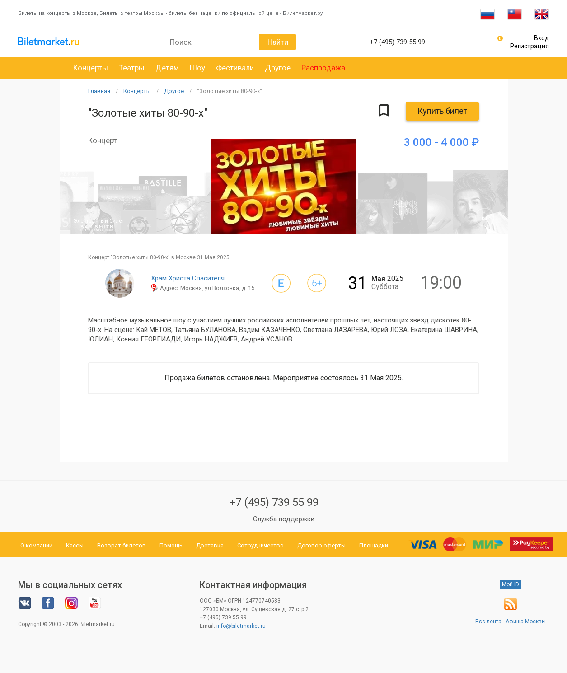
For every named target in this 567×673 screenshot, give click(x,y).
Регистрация (529, 46)
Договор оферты (321, 545)
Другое (278, 67)
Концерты (90, 67)
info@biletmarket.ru (241, 626)
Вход (541, 38)
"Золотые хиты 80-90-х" (229, 91)
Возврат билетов (121, 545)
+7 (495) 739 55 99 (274, 502)
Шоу (197, 67)
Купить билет (442, 111)
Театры (132, 67)
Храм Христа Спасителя (188, 278)
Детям (167, 67)
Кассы (75, 545)
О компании (36, 545)
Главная (99, 91)
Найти (277, 42)
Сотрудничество (260, 545)
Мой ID (510, 584)
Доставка (210, 545)
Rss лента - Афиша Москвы (510, 621)
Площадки (373, 545)
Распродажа (323, 67)
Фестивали (235, 67)
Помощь (171, 545)
